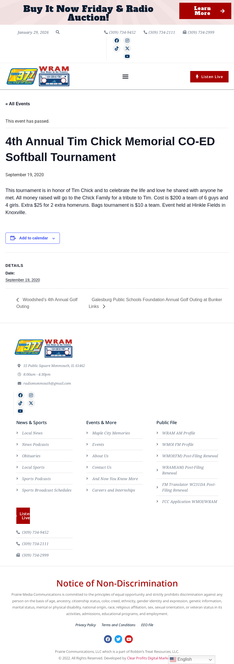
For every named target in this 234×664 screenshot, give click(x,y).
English (181, 659)
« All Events (17, 103)
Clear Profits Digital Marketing (151, 658)
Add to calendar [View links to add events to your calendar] (33, 238)
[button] (57, 32)
